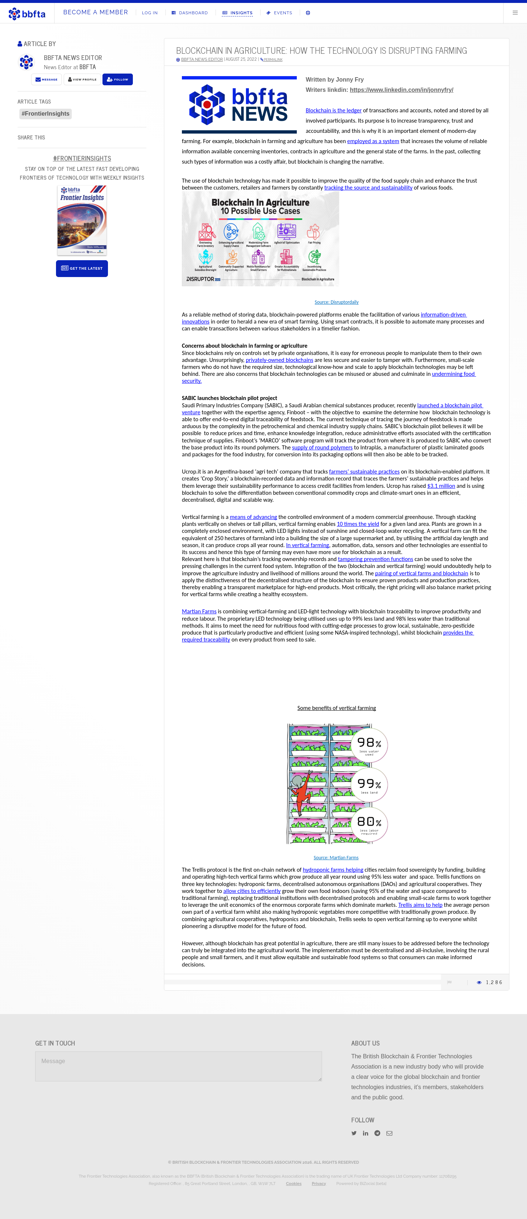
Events (279, 12)
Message (46, 79)
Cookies (294, 1183)
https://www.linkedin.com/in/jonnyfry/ (401, 90)
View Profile (82, 79)
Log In (150, 12)
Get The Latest (82, 268)
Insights (238, 12)
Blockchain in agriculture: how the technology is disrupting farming (321, 50)
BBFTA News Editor (73, 57)
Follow (117, 79)
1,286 (494, 982)
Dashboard (190, 12)
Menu (515, 12)
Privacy (319, 1183)
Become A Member (95, 12)
